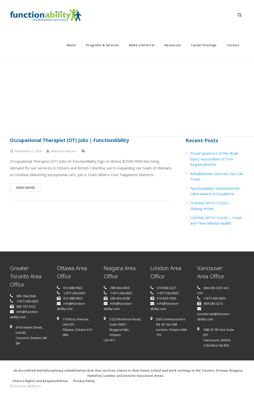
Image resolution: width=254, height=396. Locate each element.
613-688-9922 (73, 288)
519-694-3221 (166, 288)
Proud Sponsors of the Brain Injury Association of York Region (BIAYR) (214, 159)
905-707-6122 (26, 306)
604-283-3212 (213, 303)
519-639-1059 (166, 298)
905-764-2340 (26, 296)
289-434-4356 (119, 288)
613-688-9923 (73, 298)
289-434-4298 (119, 298)
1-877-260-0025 (27, 301)
